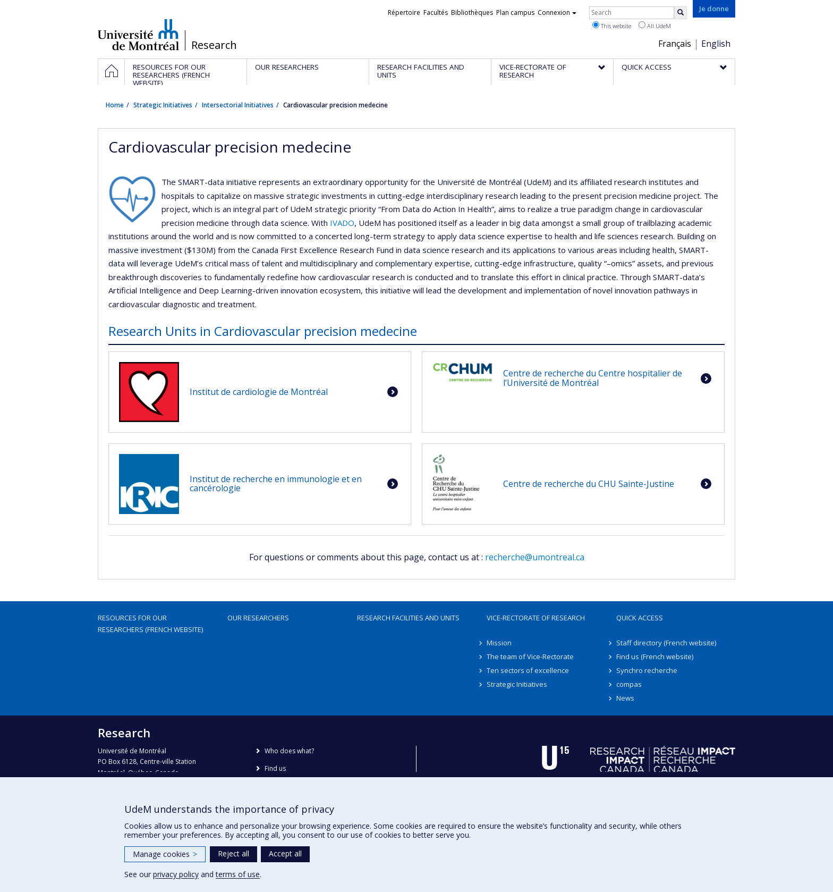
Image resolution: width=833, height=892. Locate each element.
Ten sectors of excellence (528, 670)
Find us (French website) (654, 656)
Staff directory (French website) (666, 642)
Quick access (639, 617)
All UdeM (655, 25)
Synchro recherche (646, 670)
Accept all (285, 853)
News (625, 698)
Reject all (233, 853)
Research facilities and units (408, 617)
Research (214, 45)
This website (611, 25)
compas (629, 684)
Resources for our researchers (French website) (150, 623)
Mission (499, 642)
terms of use (238, 874)
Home (115, 105)
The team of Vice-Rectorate (530, 656)
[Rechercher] (680, 12)
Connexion (557, 12)
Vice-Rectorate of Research (536, 617)
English (715, 43)
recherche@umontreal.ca (534, 557)
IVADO (342, 222)
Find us (275, 768)
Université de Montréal (138, 35)
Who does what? (289, 750)
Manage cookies (165, 854)
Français (674, 43)
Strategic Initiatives (162, 105)
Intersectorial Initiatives (238, 105)
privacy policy (176, 874)
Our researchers (258, 617)
